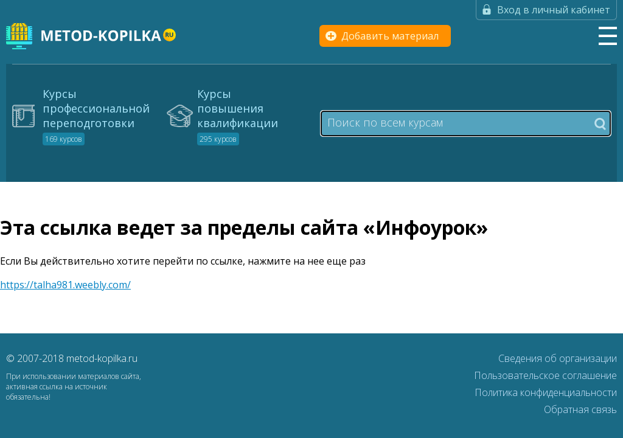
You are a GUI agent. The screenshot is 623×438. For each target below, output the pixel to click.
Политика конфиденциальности (546, 392)
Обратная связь (580, 409)
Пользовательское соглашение (545, 375)
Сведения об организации (557, 358)
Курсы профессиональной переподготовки (96, 115)
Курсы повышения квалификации (237, 115)
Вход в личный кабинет (553, 9)
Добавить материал (390, 36)
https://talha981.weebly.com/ (65, 284)
